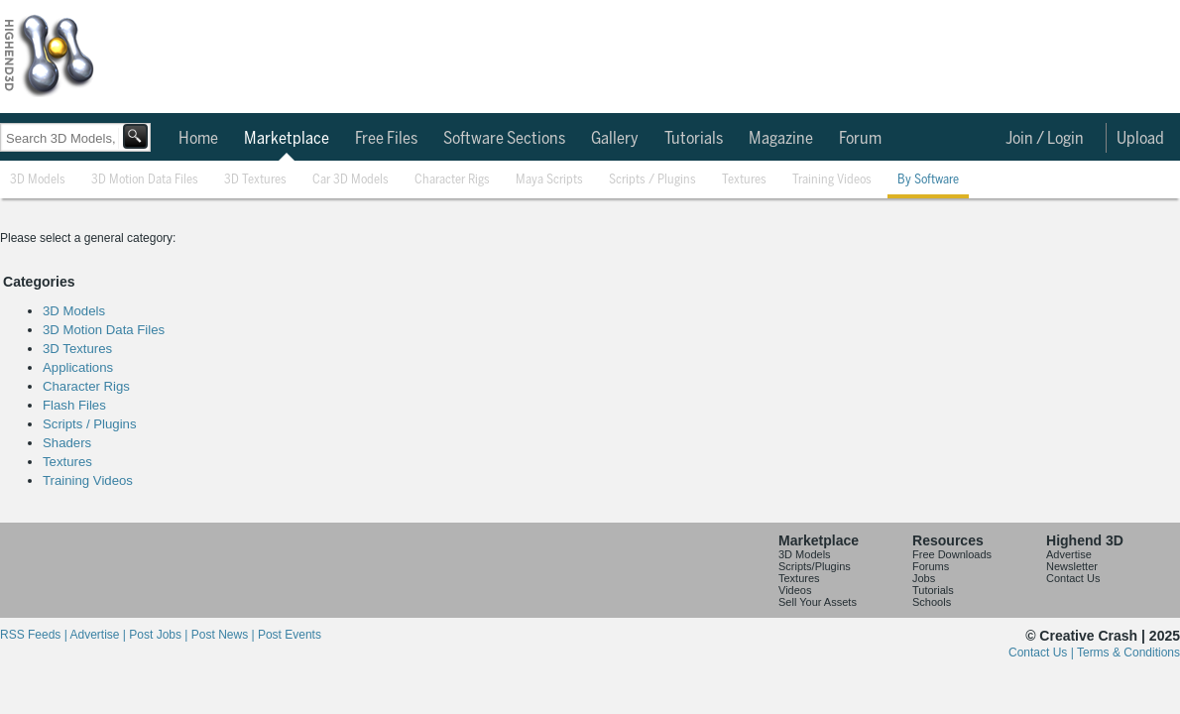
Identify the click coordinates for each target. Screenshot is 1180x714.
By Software (928, 180)
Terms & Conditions (1128, 652)
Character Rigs (452, 180)
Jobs (923, 578)
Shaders (67, 442)
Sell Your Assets (817, 602)
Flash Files (74, 405)
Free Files (386, 139)
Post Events (289, 635)
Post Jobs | (159, 635)
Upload (1140, 139)
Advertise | (99, 635)
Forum (860, 139)
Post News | (224, 635)
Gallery (615, 139)
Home (198, 139)
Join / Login (1044, 139)
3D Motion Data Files (144, 180)
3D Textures (255, 180)
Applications (78, 367)
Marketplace (286, 139)
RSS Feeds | (34, 635)
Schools (931, 602)
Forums (930, 566)
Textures (744, 180)
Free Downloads (952, 554)
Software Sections (504, 139)
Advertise (1069, 554)
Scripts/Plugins (814, 566)
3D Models (37, 180)
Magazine (781, 139)
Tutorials (693, 139)
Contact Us (1073, 578)
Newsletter (1072, 566)
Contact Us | (1042, 652)
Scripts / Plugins (652, 180)
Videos (794, 590)
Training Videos (832, 180)
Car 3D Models (350, 180)
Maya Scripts (549, 180)
